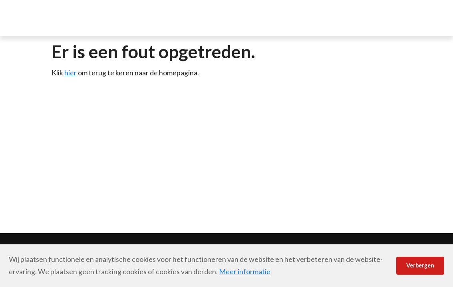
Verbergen (420, 265)
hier (70, 72)
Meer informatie (244, 271)
